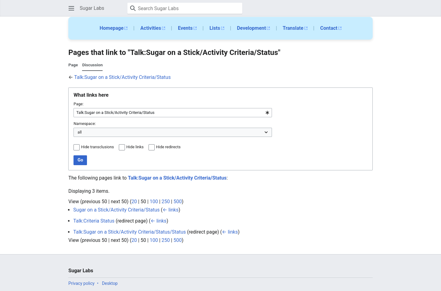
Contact (328, 28)
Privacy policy (81, 283)
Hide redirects (168, 147)
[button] (71, 8)
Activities (150, 28)
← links (171, 210)
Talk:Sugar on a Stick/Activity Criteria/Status (122, 77)
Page (73, 64)
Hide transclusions (97, 147)
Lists (214, 28)
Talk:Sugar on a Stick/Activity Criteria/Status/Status (129, 232)
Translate (293, 28)
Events (185, 28)
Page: (78, 104)
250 (166, 201)
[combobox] (173, 112)
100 (154, 201)
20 (134, 201)
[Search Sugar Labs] (184, 8)
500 (177, 201)
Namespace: (85, 123)
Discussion (92, 64)
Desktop (110, 283)
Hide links (135, 147)
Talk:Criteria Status (93, 221)
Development (251, 28)
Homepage (111, 28)
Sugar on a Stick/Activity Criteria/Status (116, 210)
